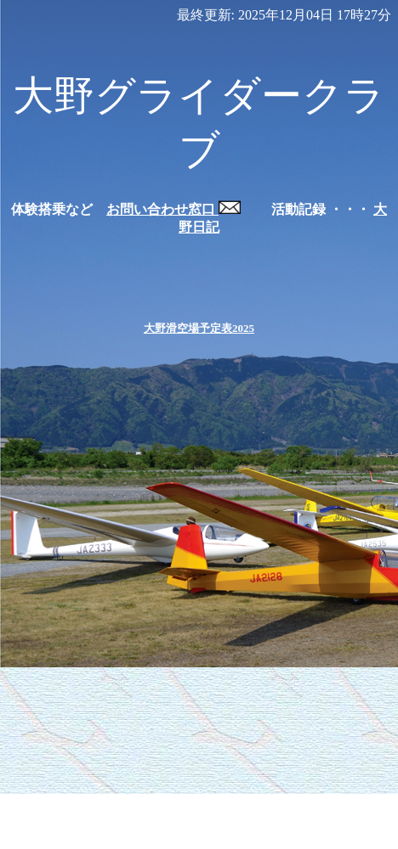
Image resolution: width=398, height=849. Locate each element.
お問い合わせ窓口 (173, 209)
